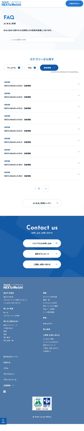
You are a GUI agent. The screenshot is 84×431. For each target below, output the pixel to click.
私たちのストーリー (11, 356)
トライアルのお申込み (50, 342)
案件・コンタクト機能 (50, 306)
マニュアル (11, 67)
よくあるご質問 (48, 339)
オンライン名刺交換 (50, 297)
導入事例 (7, 337)
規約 (5, 334)
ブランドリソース (10, 379)
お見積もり (47, 351)
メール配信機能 (48, 312)
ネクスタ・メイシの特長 (12, 315)
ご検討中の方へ (74, 3)
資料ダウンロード (42, 254)
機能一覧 (46, 300)
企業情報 (7, 385)
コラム (6, 368)
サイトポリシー (9, 374)
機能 (45, 293)
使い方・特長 (8, 308)
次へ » (45, 188)
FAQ (30, 67)
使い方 (6, 312)
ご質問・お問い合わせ (51, 335)
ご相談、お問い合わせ (42, 264)
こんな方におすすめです (12, 303)
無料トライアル (9, 325)
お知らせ (7, 362)
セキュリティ (47, 323)
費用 (5, 331)
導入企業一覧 (8, 340)
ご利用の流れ (8, 328)
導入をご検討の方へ (11, 321)
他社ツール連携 (48, 309)
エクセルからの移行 (50, 303)
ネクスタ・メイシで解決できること (15, 300)
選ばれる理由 (9, 293)
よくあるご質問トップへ (42, 203)
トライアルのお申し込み (42, 243)
